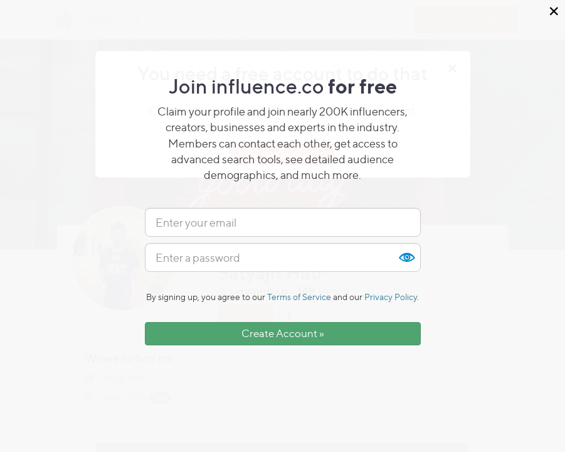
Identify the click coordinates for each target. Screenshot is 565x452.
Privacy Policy (390, 296)
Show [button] (406, 257)
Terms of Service (299, 296)
